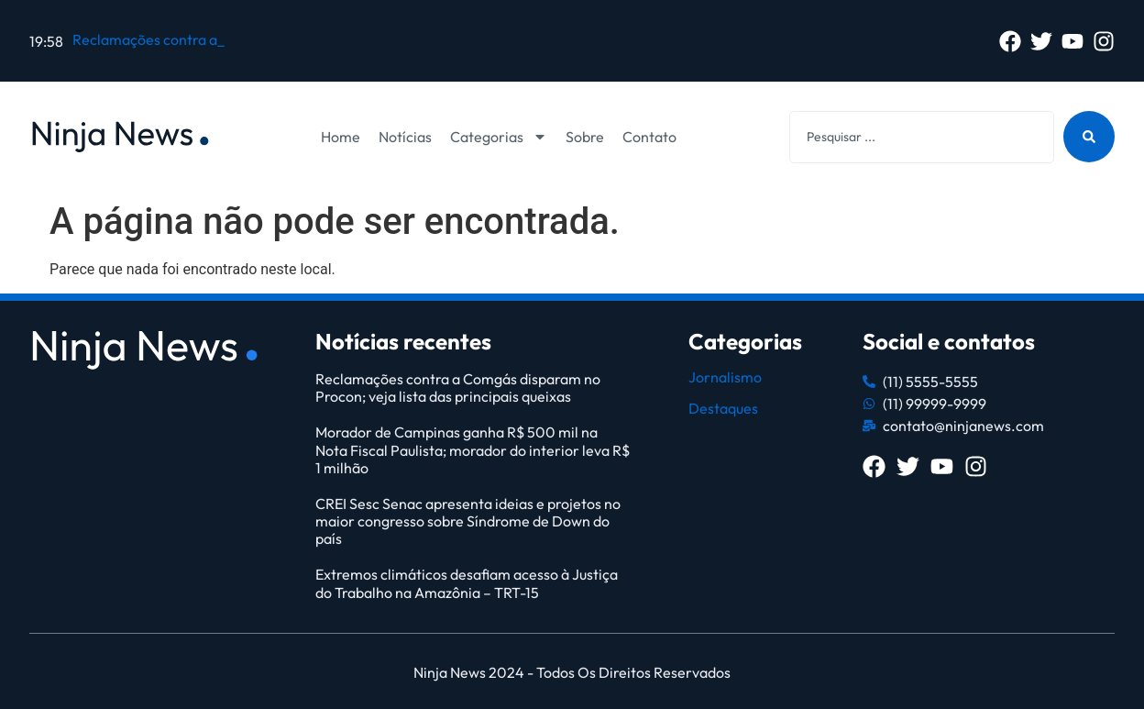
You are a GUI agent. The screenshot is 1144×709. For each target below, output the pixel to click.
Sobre (585, 136)
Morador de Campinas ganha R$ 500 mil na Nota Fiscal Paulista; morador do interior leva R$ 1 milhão (472, 449)
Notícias (405, 136)
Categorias (498, 136)
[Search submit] (1089, 136)
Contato (649, 136)
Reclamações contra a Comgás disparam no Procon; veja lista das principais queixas (457, 387)
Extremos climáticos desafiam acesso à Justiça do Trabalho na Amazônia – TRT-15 (466, 583)
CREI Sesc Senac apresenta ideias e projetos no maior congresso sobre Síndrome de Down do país (468, 521)
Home (340, 136)
